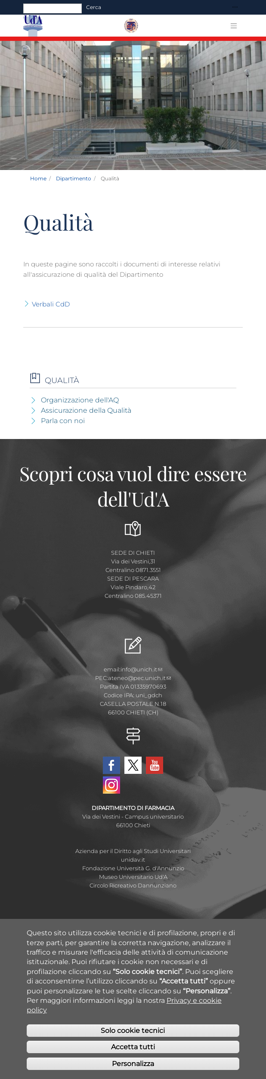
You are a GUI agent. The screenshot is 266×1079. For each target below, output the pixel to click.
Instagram (111, 785)
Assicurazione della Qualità (86, 410)
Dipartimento (73, 178)
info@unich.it (141, 669)
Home (38, 178)
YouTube (154, 765)
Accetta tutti (133, 1061)
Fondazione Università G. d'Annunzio (133, 868)
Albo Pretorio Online (133, 928)
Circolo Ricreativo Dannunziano (133, 885)
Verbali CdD (51, 304)
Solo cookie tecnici (133, 1045)
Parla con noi (63, 421)
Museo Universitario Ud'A (133, 876)
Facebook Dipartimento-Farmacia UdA (111, 765)
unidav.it (133, 859)
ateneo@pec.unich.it (139, 677)
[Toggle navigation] (235, 7)
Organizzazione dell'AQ (80, 400)
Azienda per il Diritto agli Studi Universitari (133, 850)
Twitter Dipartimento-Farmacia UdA (133, 765)
